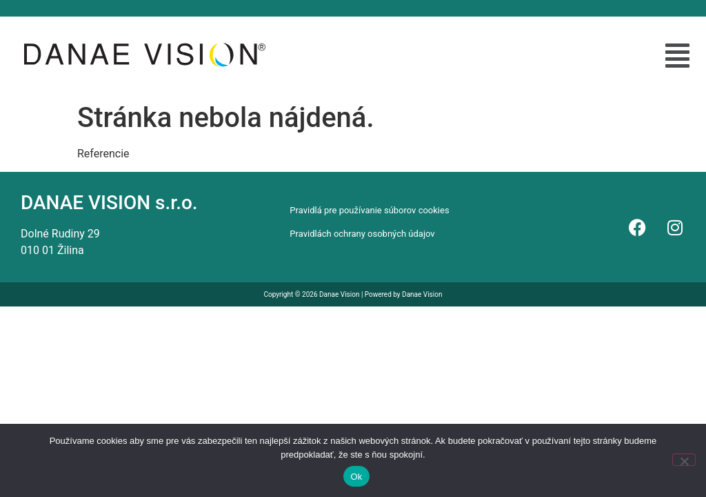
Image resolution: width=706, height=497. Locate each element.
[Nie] (684, 460)
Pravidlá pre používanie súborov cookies (369, 210)
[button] (677, 56)
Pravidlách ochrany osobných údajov (362, 233)
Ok (356, 476)
